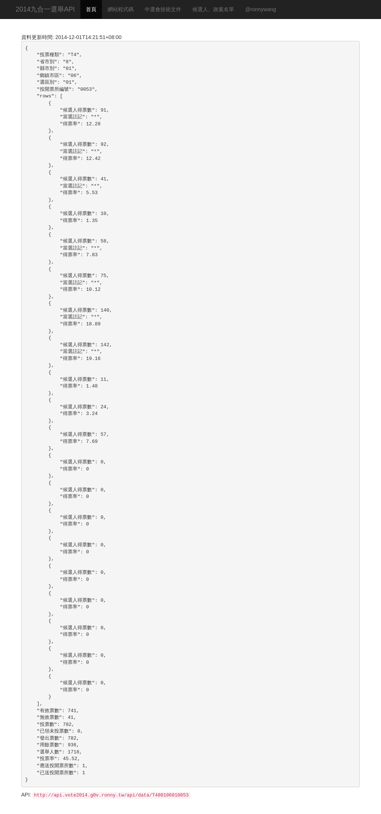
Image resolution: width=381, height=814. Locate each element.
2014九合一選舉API (45, 9)
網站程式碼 (121, 9)
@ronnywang (260, 9)
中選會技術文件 (163, 9)
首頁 (91, 9)
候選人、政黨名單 (213, 9)
